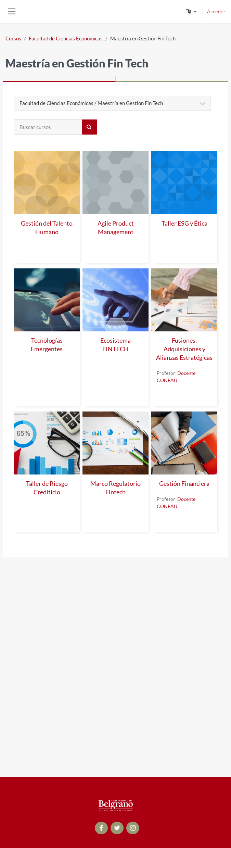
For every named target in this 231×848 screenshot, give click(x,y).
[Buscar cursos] (48, 127)
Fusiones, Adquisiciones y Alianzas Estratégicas (184, 349)
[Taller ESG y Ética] (184, 182)
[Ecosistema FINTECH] (115, 299)
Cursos (13, 38)
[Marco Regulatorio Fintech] (115, 443)
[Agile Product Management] (115, 182)
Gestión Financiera (184, 483)
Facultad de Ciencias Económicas (66, 38)
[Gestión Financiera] (184, 443)
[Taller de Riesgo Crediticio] (47, 443)
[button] (191, 11)
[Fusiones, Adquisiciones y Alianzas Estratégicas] (184, 299)
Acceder (216, 11)
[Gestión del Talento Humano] (47, 182)
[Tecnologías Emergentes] (47, 299)
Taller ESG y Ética (184, 223)
